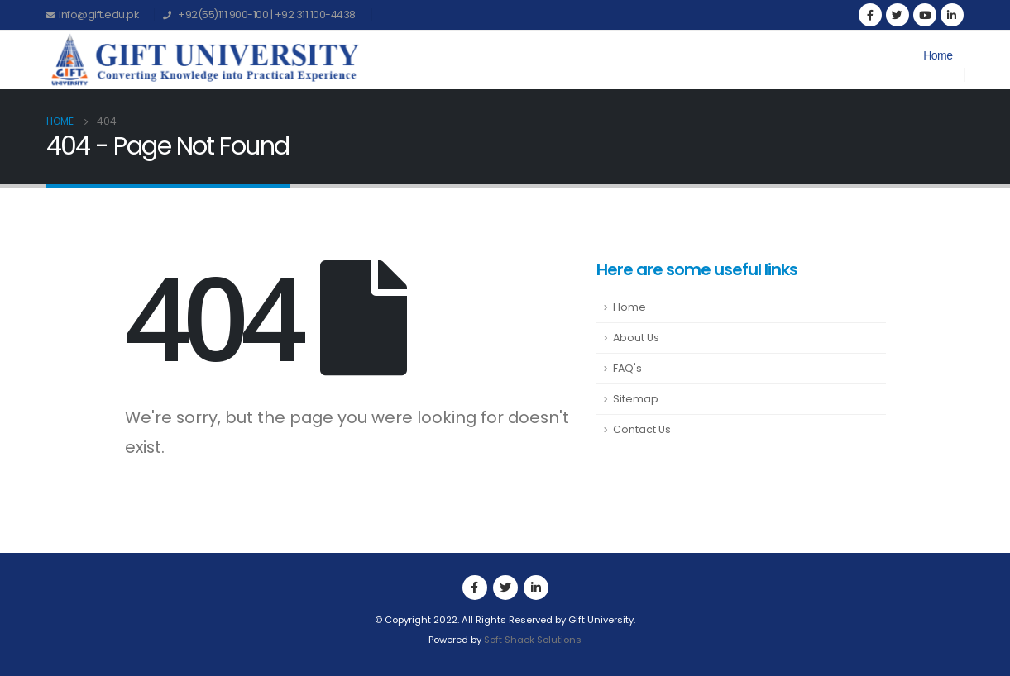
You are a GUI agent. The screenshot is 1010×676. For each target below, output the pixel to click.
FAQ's (627, 368)
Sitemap (635, 399)
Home (937, 55)
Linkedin (536, 587)
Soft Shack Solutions (533, 639)
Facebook (474, 587)
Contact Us (642, 429)
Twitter (505, 587)
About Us (636, 338)
